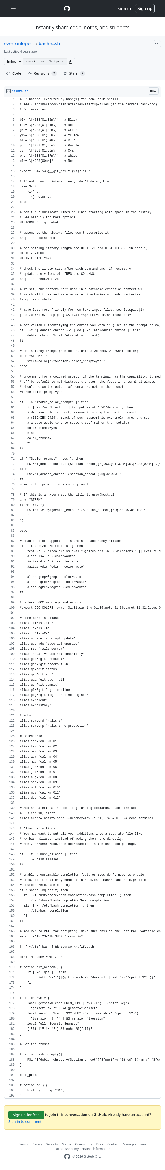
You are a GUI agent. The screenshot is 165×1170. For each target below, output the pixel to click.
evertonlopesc (19, 43)
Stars (74, 73)
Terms (23, 1144)
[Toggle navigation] (13, 8)
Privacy (37, 1144)
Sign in (124, 8)
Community (83, 1144)
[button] (71, 61)
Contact (112, 1144)
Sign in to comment (24, 1121)
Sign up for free (26, 1114)
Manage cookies (134, 1144)
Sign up (144, 8)
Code (13, 73)
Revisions (42, 73)
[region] (82, 598)
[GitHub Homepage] (67, 1156)
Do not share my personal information (82, 1149)
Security (52, 1144)
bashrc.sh (49, 43)
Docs (99, 1144)
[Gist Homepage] (67, 8)
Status (66, 1144)
